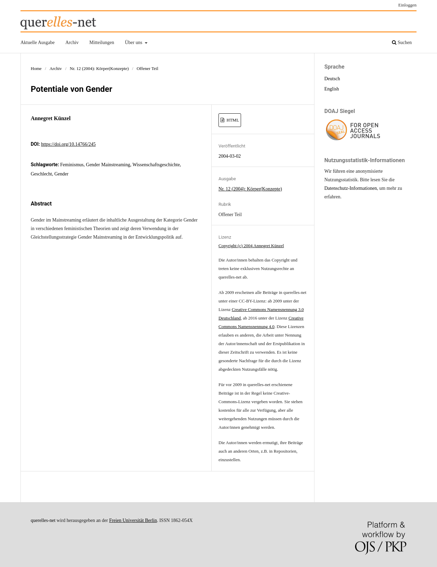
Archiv (72, 42)
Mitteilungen (101, 42)
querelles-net (43, 520)
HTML (232, 120)
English (331, 88)
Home (36, 68)
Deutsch (332, 78)
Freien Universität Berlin (133, 520)
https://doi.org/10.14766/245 (68, 144)
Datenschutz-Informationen (350, 188)
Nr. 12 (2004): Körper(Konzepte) (99, 68)
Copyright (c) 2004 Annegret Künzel (251, 245)
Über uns (134, 42)
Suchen (402, 42)
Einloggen (407, 5)
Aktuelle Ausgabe (37, 42)
